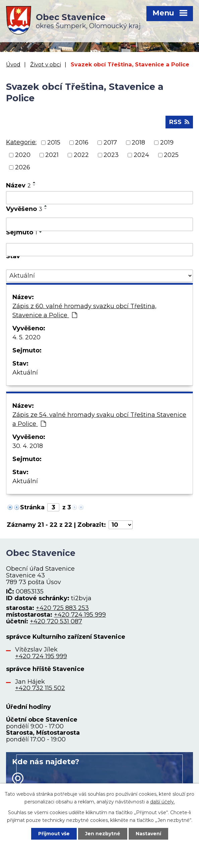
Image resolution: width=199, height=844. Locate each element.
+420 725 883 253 (62, 608)
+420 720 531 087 (56, 621)
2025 (171, 155)
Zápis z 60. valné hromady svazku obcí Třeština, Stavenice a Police (84, 310)
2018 (138, 142)
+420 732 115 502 (40, 688)
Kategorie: (21, 142)
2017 (110, 142)
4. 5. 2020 (26, 337)
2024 (141, 155)
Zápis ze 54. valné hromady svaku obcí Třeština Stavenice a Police (99, 419)
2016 (81, 142)
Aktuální (25, 372)
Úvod (13, 64)
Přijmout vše (54, 834)
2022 (81, 155)
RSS (179, 122)
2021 (52, 155)
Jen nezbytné (102, 834)
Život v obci (45, 64)
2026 (22, 167)
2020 (22, 155)
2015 (53, 142)
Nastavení (148, 834)
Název (18, 185)
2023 (111, 155)
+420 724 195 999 (80, 614)
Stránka (32, 507)
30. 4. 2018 (27, 446)
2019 (167, 142)
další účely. (162, 801)
